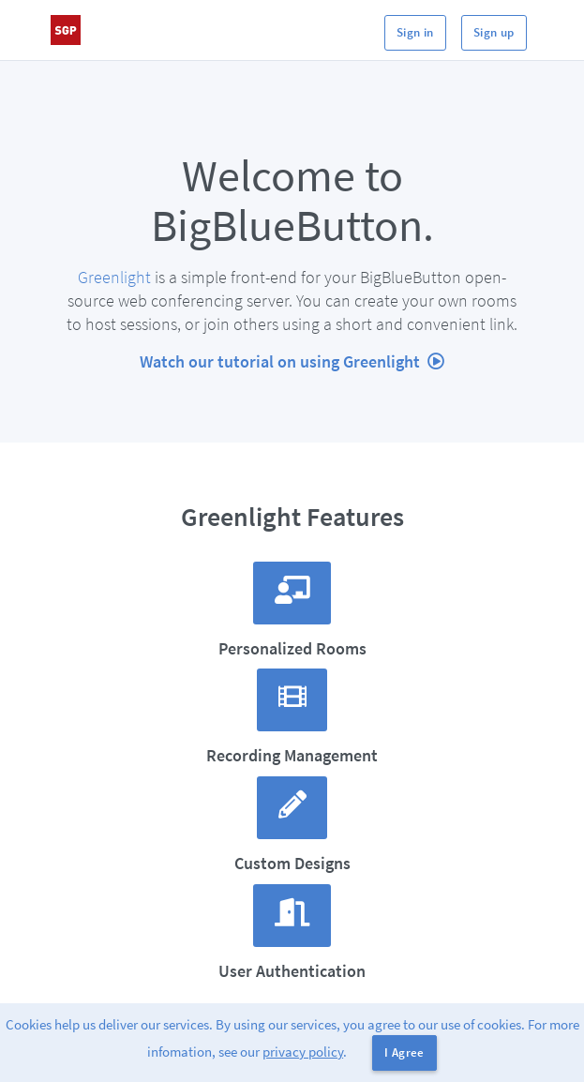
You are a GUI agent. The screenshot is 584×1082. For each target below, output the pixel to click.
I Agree (404, 1052)
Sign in (415, 32)
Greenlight (114, 277)
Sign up (494, 32)
